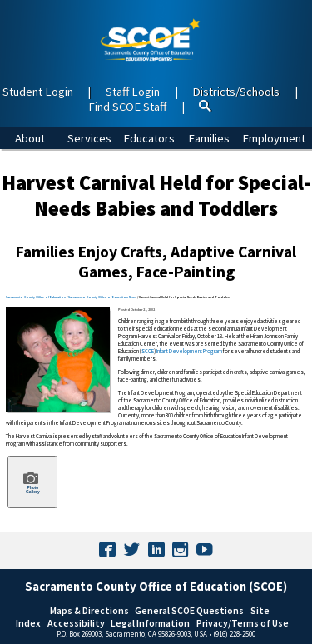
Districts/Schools (236, 91)
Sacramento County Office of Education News (102, 297)
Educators (149, 138)
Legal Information (150, 623)
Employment (273, 138)
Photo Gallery (31, 482)
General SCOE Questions (189, 610)
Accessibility (76, 623)
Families (209, 138)
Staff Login (133, 91)
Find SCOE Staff (127, 106)
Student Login (37, 91)
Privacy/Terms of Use (242, 623)
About (30, 138)
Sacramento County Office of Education (36, 297)
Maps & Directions (89, 610)
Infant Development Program (189, 351)
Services (89, 138)
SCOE (147, 351)
